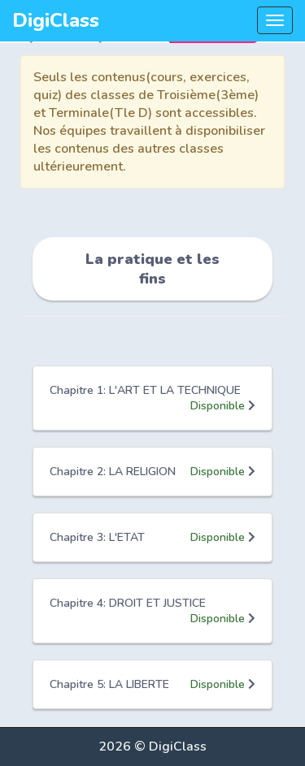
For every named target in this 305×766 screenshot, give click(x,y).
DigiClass (55, 20)
